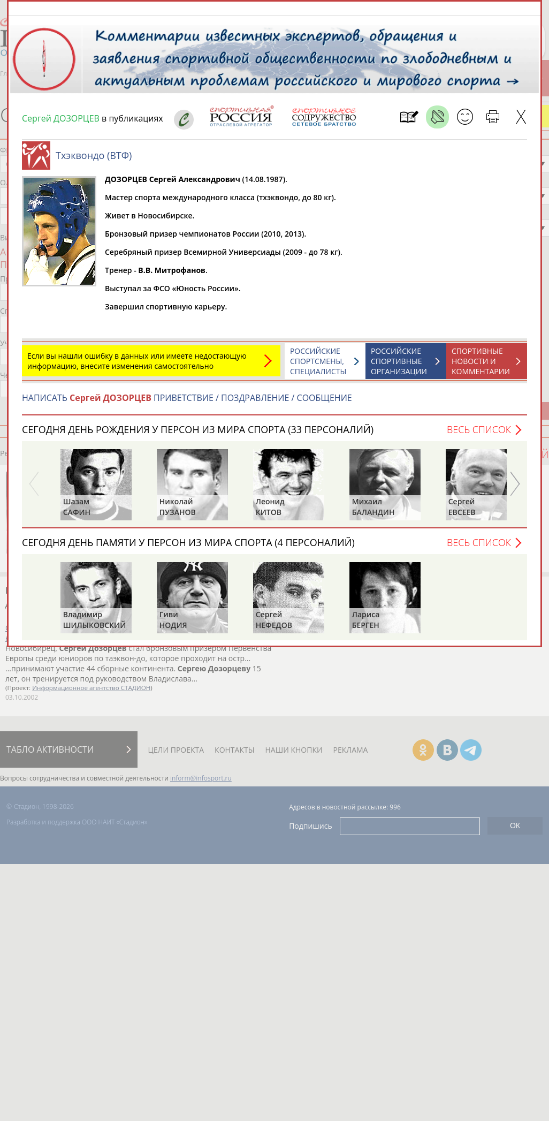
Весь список (479, 434)
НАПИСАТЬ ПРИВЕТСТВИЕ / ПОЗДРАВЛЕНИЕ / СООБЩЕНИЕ (187, 403)
